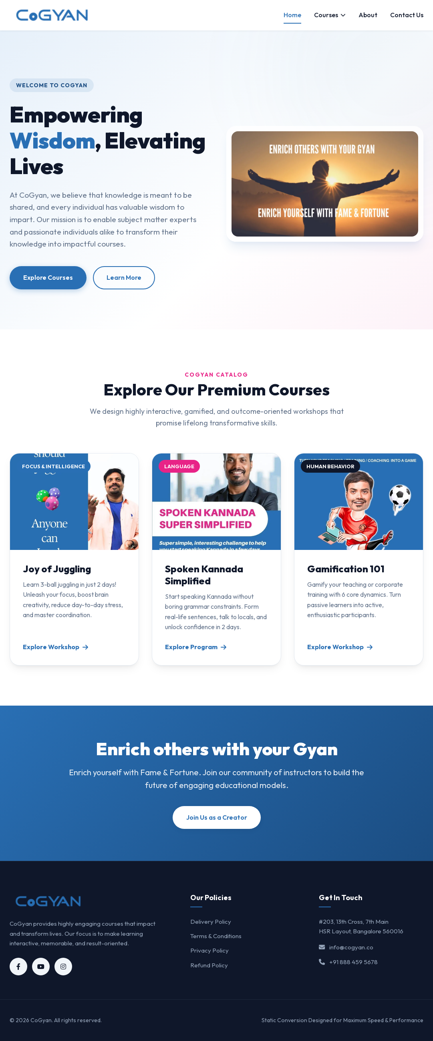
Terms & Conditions (216, 936)
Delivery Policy (210, 921)
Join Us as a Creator (216, 817)
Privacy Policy (209, 950)
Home (292, 15)
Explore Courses (48, 277)
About (367, 15)
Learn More (124, 277)
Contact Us (406, 15)
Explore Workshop (55, 647)
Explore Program (195, 647)
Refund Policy (209, 965)
